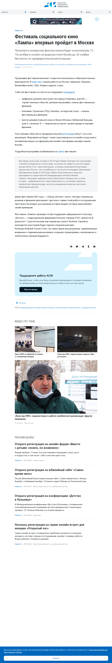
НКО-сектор (29, 423)
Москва (22, 303)
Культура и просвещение (77, 64)
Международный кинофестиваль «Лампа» (37, 307)
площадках (69, 92)
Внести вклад (30, 289)
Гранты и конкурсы (58, 64)
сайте (61, 151)
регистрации (68, 134)
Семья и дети (38, 460)
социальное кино (88, 307)
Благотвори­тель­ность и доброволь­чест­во (32, 64)
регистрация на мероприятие (68, 307)
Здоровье (37, 515)
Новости (18, 30)
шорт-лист (37, 82)
